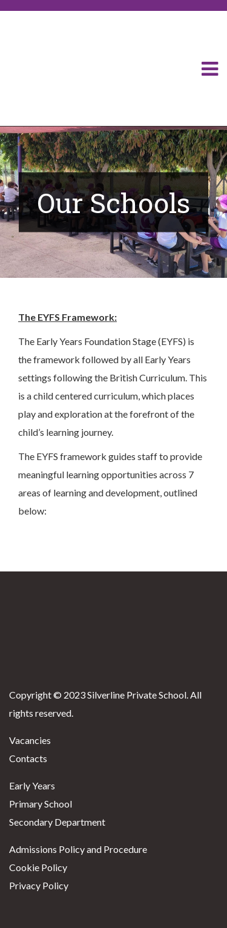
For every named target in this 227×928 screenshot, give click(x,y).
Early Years (32, 785)
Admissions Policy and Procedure (78, 849)
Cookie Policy (38, 867)
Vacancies (30, 740)
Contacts (28, 758)
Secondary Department (57, 822)
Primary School (40, 803)
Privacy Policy (38, 885)
